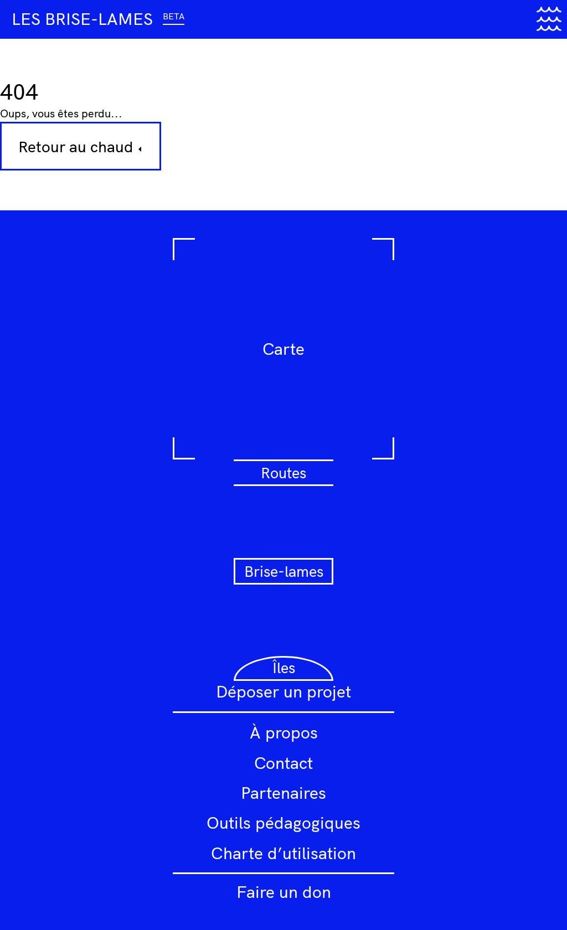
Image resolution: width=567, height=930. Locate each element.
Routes (283, 472)
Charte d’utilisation (283, 853)
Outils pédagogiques (283, 822)
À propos (284, 732)
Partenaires (283, 792)
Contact (283, 762)
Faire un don (283, 891)
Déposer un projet (283, 691)
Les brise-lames (98, 18)
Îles (283, 667)
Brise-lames (283, 571)
